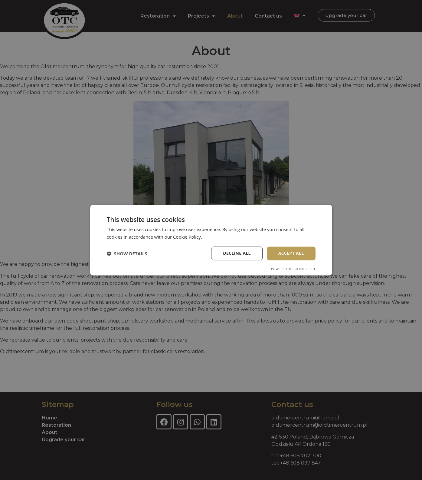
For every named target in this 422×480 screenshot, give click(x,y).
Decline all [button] (236, 253)
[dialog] (211, 240)
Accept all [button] (291, 253)
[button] (127, 253)
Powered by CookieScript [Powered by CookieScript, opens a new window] (293, 268)
